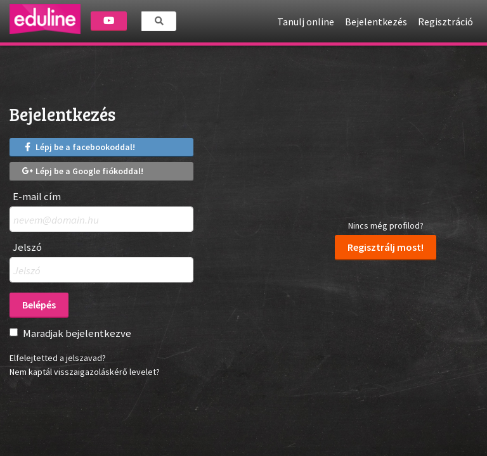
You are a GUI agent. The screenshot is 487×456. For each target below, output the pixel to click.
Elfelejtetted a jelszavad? (58, 358)
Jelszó (27, 247)
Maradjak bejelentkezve (77, 333)
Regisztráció (445, 21)
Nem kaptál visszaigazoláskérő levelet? (85, 371)
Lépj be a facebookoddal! (78, 147)
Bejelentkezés (376, 21)
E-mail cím (37, 196)
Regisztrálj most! (385, 247)
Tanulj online (305, 21)
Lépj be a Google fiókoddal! (82, 171)
